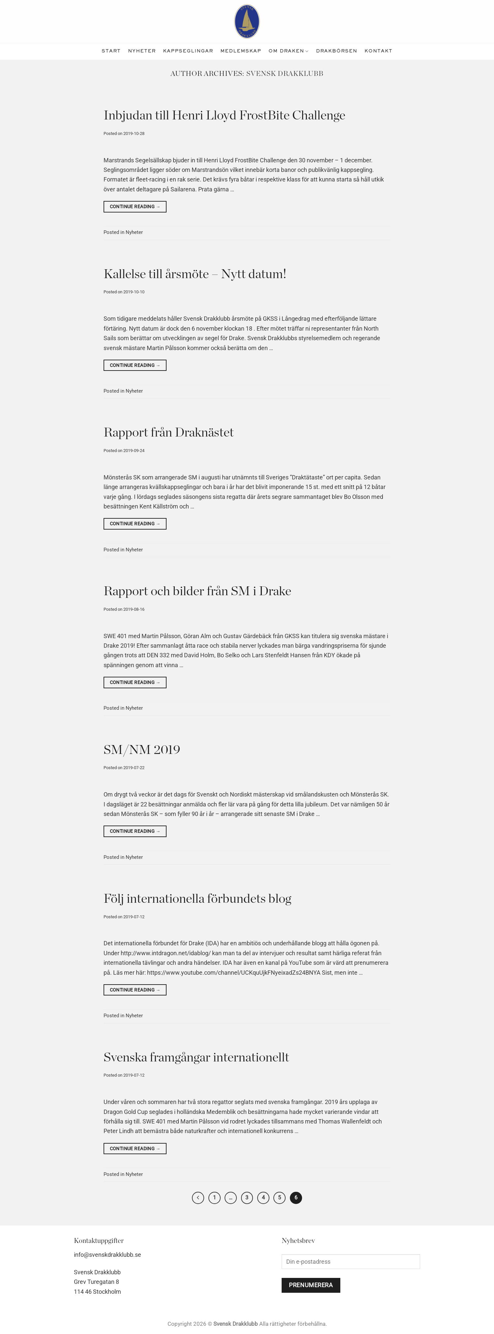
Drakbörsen (336, 51)
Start (111, 51)
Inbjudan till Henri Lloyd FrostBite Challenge (224, 115)
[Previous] (196, 1198)
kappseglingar (188, 51)
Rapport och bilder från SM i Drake (197, 591)
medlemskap (240, 51)
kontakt (378, 51)
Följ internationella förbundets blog (197, 899)
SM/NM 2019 (142, 750)
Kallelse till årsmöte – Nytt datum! (195, 274)
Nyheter (134, 232)
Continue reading (135, 206)
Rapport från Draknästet (169, 432)
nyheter (142, 51)
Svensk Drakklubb (285, 73)
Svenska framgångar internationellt (196, 1057)
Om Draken (288, 51)
